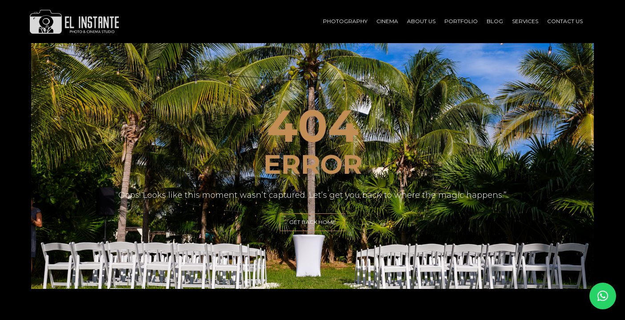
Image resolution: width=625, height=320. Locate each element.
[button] (602, 296)
